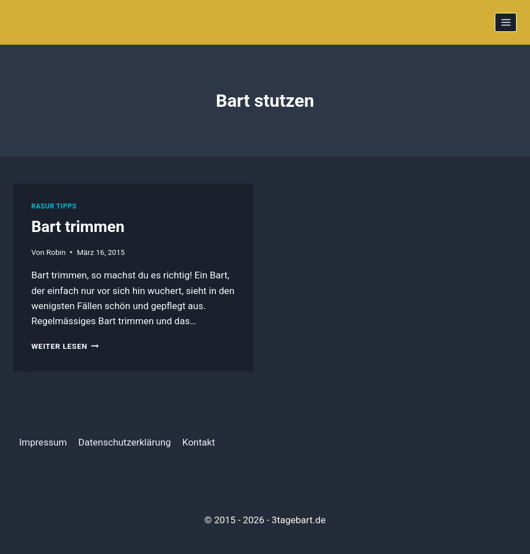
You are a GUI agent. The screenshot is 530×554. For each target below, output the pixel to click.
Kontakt (198, 442)
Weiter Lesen (65, 346)
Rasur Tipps (54, 206)
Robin (56, 252)
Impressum (43, 442)
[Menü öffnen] (506, 22)
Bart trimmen (78, 226)
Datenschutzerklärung (124, 442)
